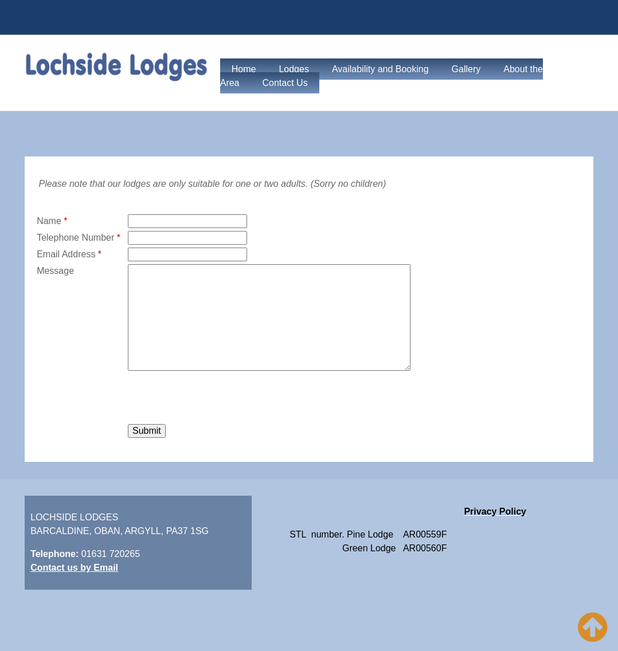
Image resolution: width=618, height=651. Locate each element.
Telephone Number (78, 237)
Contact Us (285, 83)
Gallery (466, 69)
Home (244, 69)
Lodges (294, 69)
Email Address (69, 254)
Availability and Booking (380, 69)
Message (55, 271)
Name (52, 221)
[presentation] (215, 399)
